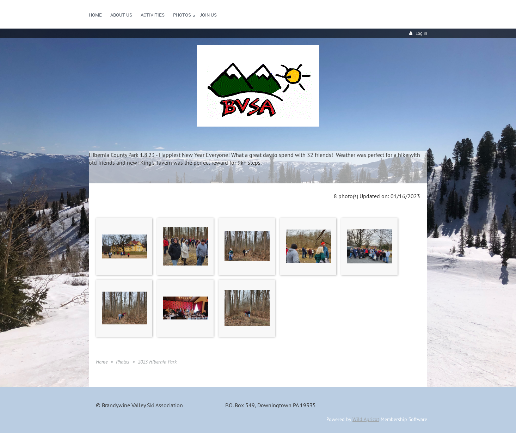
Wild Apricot (365, 419)
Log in (421, 33)
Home (102, 362)
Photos (122, 362)
